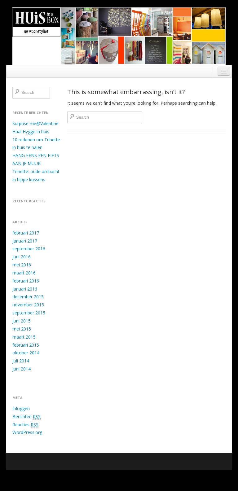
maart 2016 (24, 273)
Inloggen (21, 408)
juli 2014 (20, 361)
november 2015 (28, 305)
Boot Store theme (209, 477)
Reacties (25, 425)
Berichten (26, 417)
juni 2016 (21, 257)
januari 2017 (24, 241)
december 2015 (28, 297)
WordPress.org (27, 432)
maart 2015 (24, 337)
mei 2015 (21, 329)
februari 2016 (25, 281)
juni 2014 (21, 369)
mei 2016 (21, 265)
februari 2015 (25, 345)
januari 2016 (24, 289)
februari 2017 (25, 233)
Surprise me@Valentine (35, 123)
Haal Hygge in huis (30, 131)
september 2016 (28, 249)
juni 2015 (21, 321)
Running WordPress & (170, 477)
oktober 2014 (25, 353)
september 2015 (28, 313)
